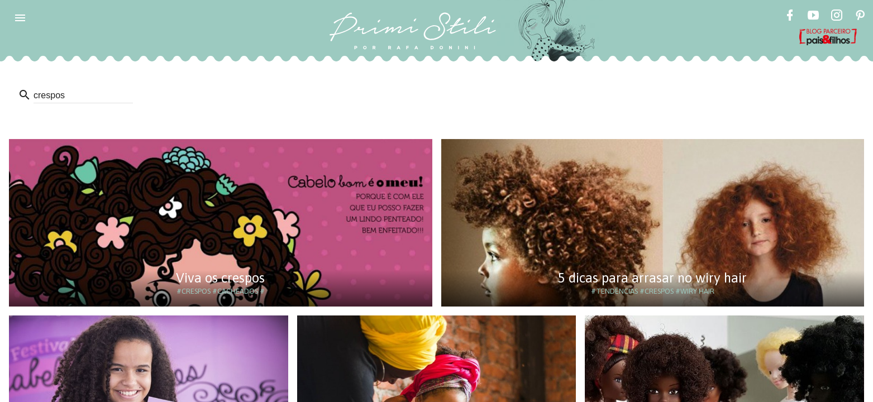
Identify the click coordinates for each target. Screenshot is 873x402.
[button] (20, 17)
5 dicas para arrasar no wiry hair (652, 277)
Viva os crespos (220, 277)
